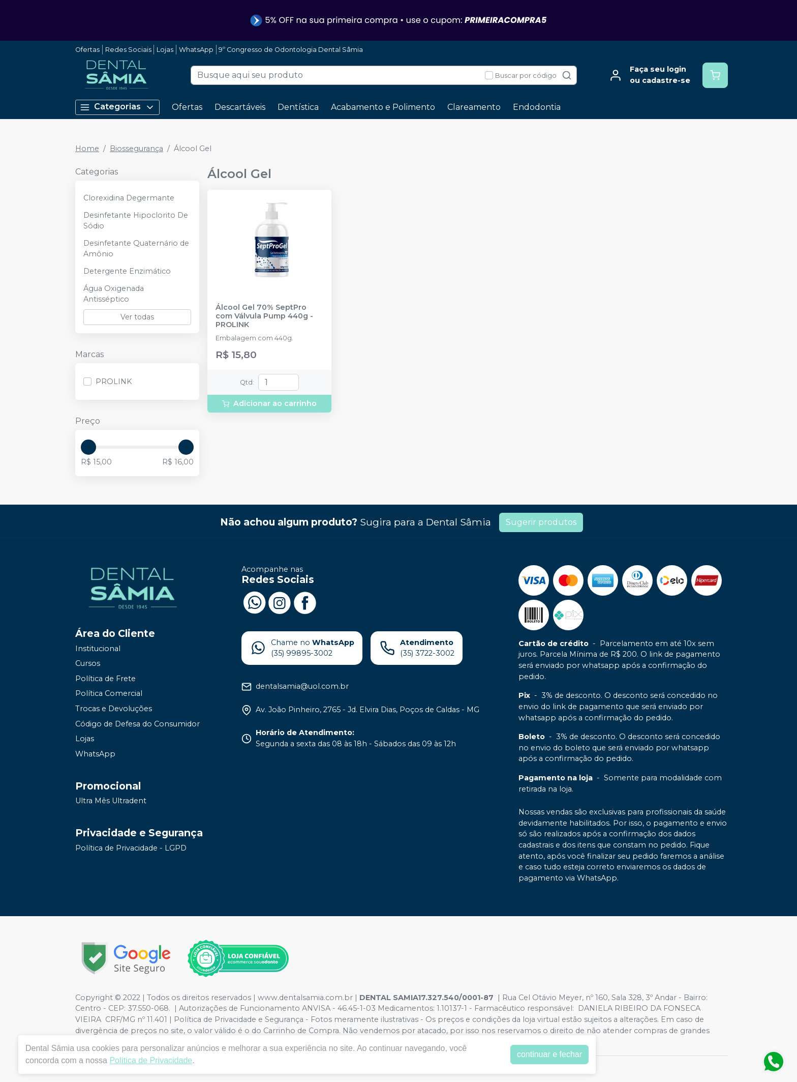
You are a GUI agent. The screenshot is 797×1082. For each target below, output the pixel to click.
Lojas (165, 49)
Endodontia (537, 107)
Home (87, 148)
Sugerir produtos (541, 522)
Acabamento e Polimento (383, 107)
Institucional (97, 648)
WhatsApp (196, 49)
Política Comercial (108, 693)
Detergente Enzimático (127, 271)
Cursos (87, 663)
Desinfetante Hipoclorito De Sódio (135, 221)
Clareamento (474, 107)
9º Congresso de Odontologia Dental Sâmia (291, 49)
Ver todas (137, 316)
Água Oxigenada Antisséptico (113, 294)
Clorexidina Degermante (128, 197)
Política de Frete (105, 678)
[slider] (88, 447)
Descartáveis (239, 107)
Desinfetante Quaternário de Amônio (136, 249)
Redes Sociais (128, 49)
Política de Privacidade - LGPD (131, 848)
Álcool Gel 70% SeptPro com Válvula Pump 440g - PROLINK (264, 316)
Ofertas (87, 49)
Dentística (298, 107)
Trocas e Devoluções (113, 708)
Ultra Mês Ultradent (110, 801)
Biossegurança (136, 148)
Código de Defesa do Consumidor (137, 723)
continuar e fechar (549, 1054)
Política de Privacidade (150, 1060)
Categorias (117, 107)
